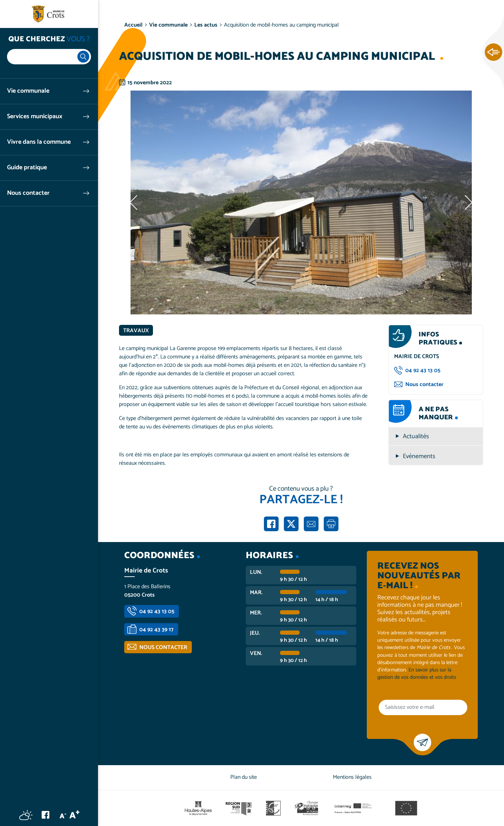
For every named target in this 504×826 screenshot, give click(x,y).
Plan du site (243, 777)
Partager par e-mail (311, 524)
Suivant (467, 202)
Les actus (205, 25)
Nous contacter (28, 193)
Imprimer (331, 524)
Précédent (134, 202)
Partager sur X (291, 524)
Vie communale (28, 91)
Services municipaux (34, 117)
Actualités (416, 437)
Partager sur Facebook (271, 524)
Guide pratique (27, 168)
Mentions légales (352, 777)
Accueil (133, 25)
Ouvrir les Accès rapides (493, 52)
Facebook (45, 815)
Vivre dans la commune (39, 142)
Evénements (419, 456)
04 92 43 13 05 (422, 370)
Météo (26, 815)
